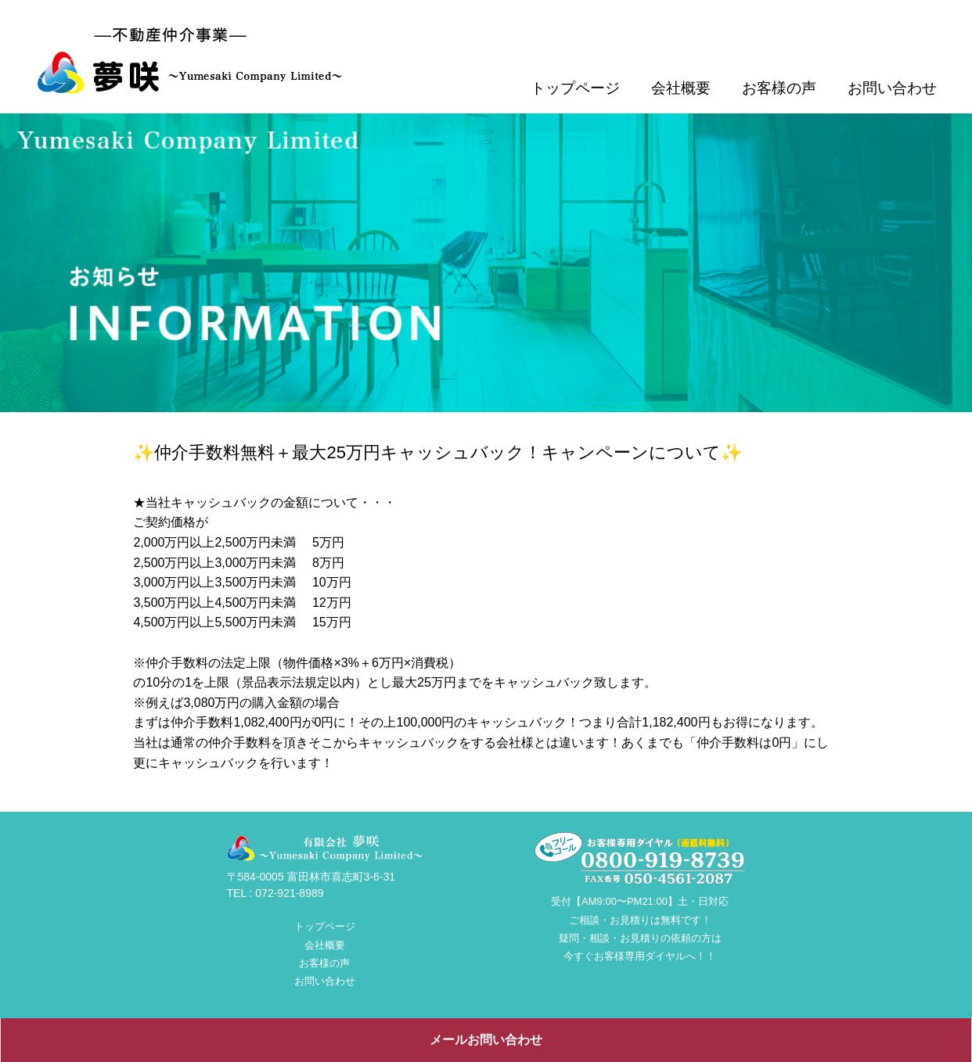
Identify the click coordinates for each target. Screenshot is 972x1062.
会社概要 (681, 88)
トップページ (575, 88)
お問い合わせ (892, 88)
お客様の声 (779, 88)
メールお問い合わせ (486, 1039)
